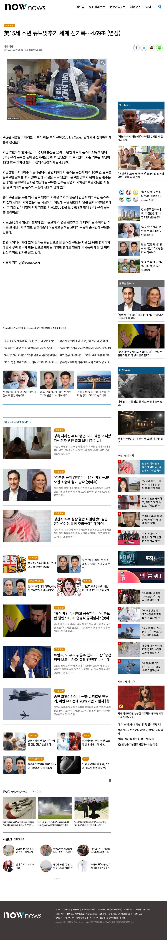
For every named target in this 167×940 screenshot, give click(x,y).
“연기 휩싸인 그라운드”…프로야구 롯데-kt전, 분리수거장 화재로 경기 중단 (90, 824)
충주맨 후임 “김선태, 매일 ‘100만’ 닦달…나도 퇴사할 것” (63, 867)
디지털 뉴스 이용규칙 (132, 909)
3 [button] (59, 878)
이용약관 (76, 909)
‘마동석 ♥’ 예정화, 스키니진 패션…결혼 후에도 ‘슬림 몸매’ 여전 (101, 867)
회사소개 (66, 909)
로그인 (58, 909)
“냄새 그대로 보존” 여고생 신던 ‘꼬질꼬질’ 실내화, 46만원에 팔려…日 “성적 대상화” (54, 825)
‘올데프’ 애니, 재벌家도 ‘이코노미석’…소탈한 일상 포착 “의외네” (101, 852)
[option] (18, 812)
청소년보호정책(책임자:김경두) (110, 909)
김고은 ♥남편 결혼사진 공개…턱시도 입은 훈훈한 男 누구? (18, 824)
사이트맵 (146, 909)
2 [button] (57, 878)
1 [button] (54, 878)
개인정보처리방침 (89, 909)
